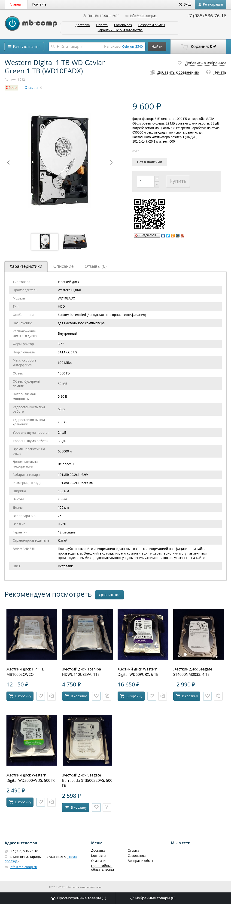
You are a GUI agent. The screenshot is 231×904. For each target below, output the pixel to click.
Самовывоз (123, 25)
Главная (16, 4)
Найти (157, 46)
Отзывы (31, 87)
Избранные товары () (152, 898)
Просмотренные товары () (78, 898)
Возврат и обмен (151, 25)
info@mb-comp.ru (141, 15)
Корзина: (198, 47)
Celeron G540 (132, 46)
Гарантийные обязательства (120, 30)
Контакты (39, 4)
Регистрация (210, 4)
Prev (8, 162)
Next (111, 162)
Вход (185, 4)
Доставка (82, 25)
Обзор (11, 87)
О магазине (100, 860)
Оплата (102, 25)
